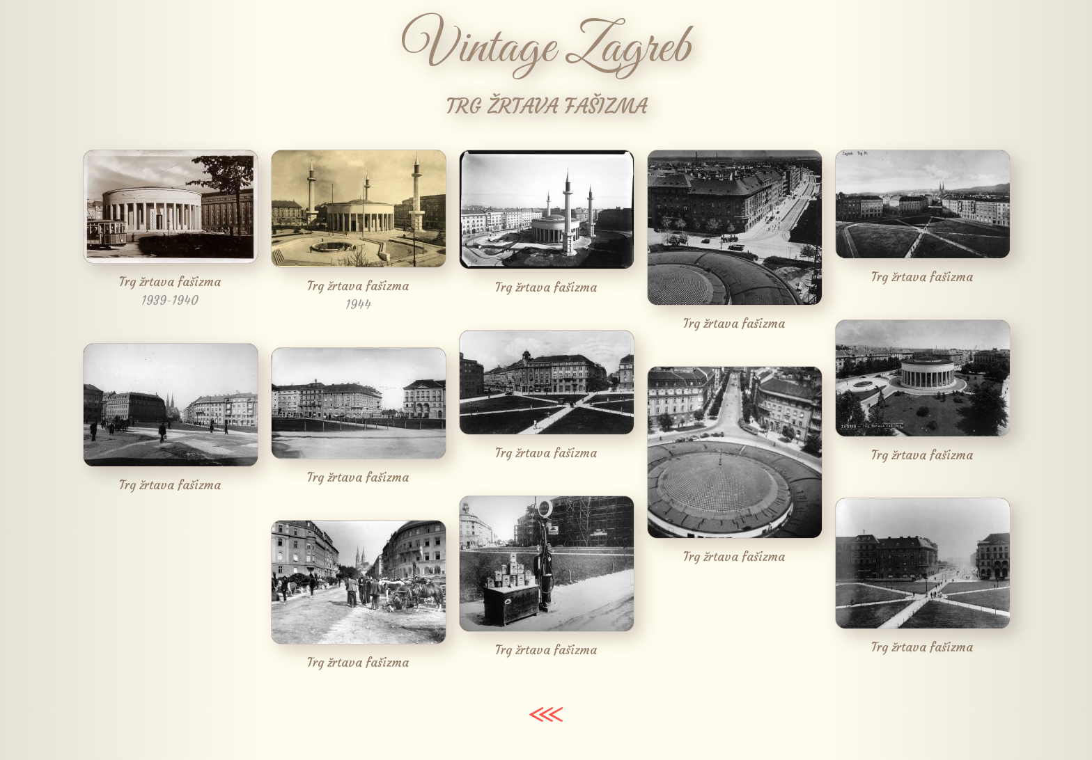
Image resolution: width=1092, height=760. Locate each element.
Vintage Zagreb (546, 49)
